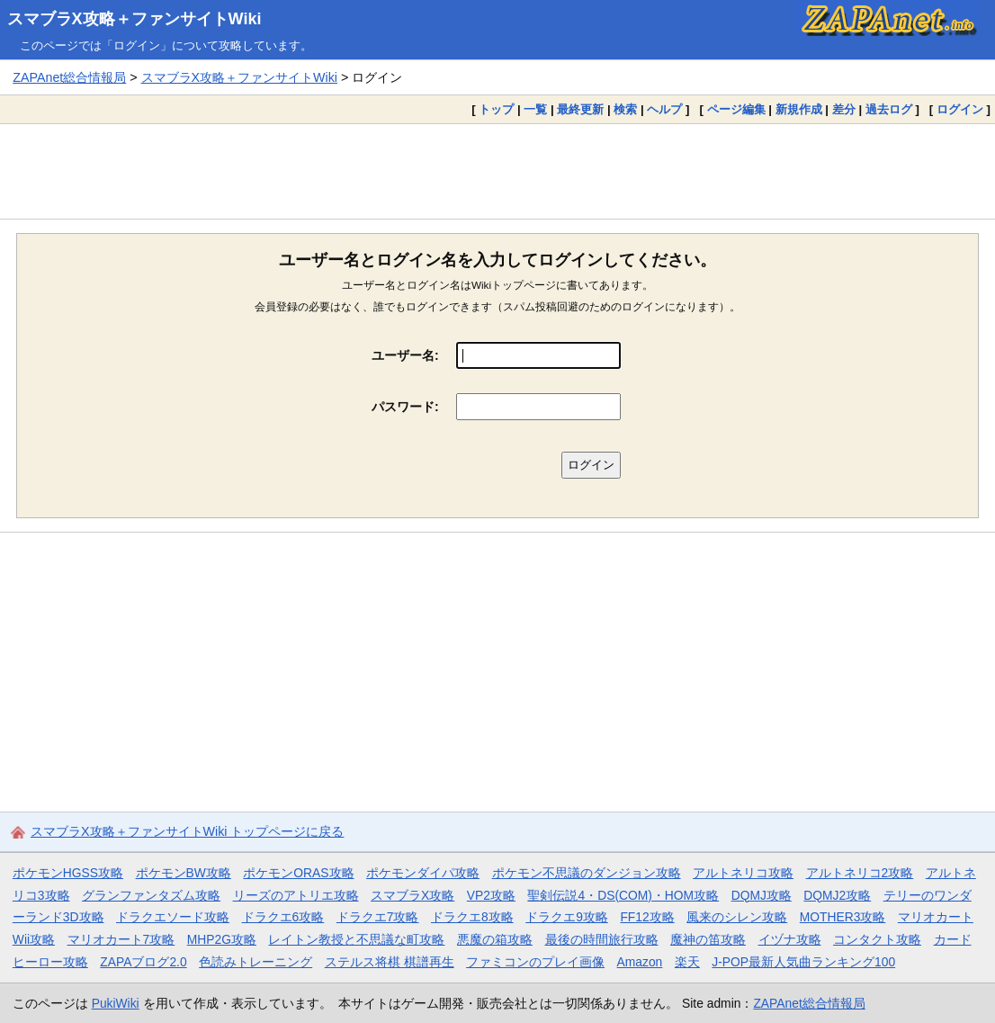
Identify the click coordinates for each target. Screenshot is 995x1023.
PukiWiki (115, 1003)
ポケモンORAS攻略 (298, 873)
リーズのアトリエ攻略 (296, 895)
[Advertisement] (497, 170)
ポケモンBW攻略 (183, 873)
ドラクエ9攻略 (566, 917)
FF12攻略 (647, 917)
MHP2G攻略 (221, 939)
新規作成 (798, 109)
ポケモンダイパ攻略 (423, 873)
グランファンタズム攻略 (151, 895)
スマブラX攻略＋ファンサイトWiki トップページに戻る (187, 831)
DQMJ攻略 (761, 895)
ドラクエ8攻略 (472, 917)
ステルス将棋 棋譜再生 (389, 962)
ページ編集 (736, 109)
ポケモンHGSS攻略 (68, 873)
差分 (844, 109)
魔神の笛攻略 (708, 939)
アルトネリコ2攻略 (860, 873)
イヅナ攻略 (789, 939)
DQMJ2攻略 (837, 895)
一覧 (535, 109)
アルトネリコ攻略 (743, 873)
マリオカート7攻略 (121, 939)
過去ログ (888, 109)
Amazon (640, 962)
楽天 (687, 962)
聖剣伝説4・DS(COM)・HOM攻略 (623, 895)
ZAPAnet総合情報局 (69, 77)
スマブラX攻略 (412, 895)
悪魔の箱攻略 (495, 939)
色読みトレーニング (255, 962)
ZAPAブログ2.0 (143, 962)
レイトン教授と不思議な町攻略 (356, 939)
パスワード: (405, 406)
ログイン (960, 109)
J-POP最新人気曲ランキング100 (803, 962)
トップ (496, 109)
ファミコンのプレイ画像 (535, 962)
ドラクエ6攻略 (283, 917)
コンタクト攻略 (877, 939)
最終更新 (580, 109)
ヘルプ (664, 109)
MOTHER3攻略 (843, 917)
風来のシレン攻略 (736, 917)
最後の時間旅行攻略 (602, 939)
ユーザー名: (405, 355)
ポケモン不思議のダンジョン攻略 (586, 873)
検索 (625, 109)
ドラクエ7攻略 (377, 917)
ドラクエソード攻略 (172, 917)
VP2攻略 (491, 895)
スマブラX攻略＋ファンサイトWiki (134, 19)
